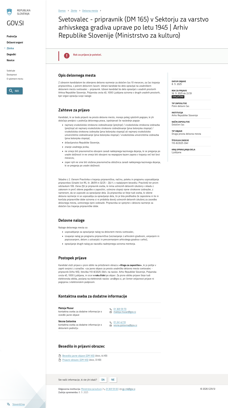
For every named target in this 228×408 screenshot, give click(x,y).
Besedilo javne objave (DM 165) (78, 355)
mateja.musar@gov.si (125, 311)
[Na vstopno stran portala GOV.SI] (23, 17)
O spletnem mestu (15, 79)
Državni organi (15, 42)
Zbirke (10, 48)
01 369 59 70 (120, 309)
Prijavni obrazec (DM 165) (75, 359)
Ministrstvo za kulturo (91, 389)
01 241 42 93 (120, 322)
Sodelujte (11, 70)
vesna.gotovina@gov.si (125, 325)
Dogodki (11, 54)
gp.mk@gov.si (128, 389)
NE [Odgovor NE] (112, 379)
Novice (11, 60)
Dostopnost (12, 74)
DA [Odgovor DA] (103, 379)
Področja (12, 36)
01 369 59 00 (112, 389)
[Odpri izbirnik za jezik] (15, 404)
